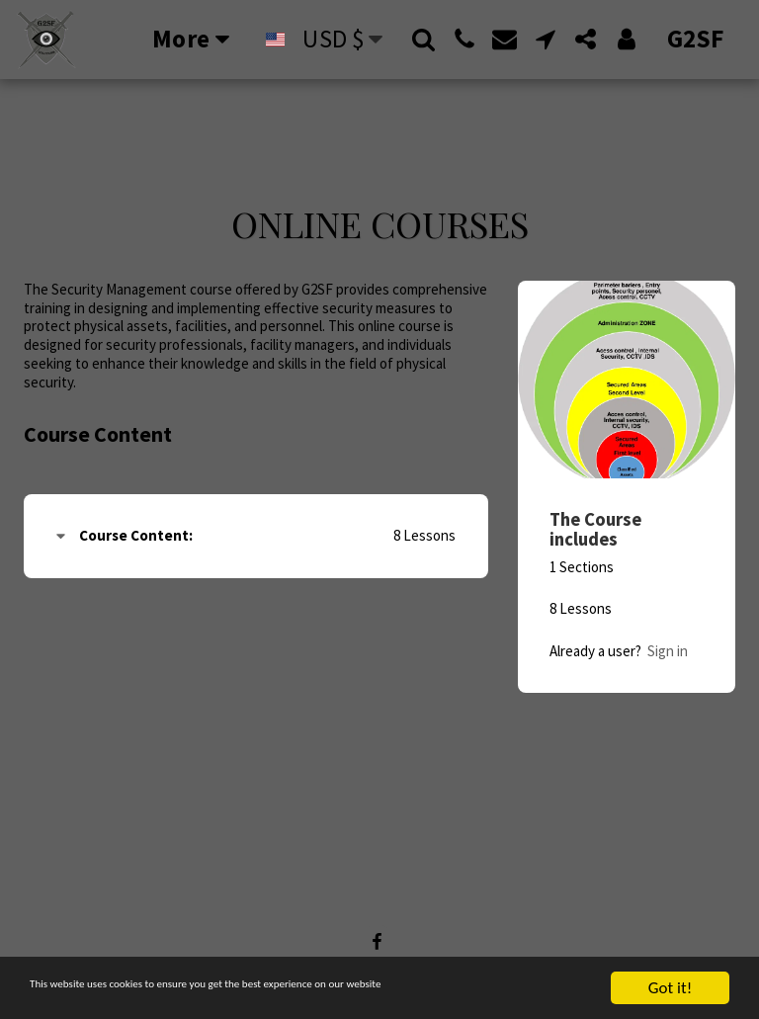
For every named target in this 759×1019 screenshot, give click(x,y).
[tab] (256, 536)
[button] (423, 39)
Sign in (667, 650)
